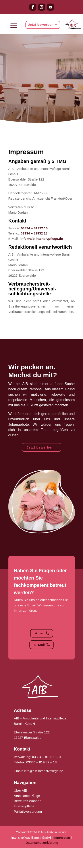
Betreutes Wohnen (27, 801)
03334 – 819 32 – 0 (46, 757)
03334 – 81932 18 (34, 233)
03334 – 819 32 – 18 (41, 762)
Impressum (62, 837)
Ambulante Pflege (27, 796)
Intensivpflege (24, 806)
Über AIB (20, 790)
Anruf (40, 633)
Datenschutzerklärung (42, 842)
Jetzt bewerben (41, 24)
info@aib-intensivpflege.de (42, 238)
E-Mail (39, 645)
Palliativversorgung (28, 811)
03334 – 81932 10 (34, 228)
